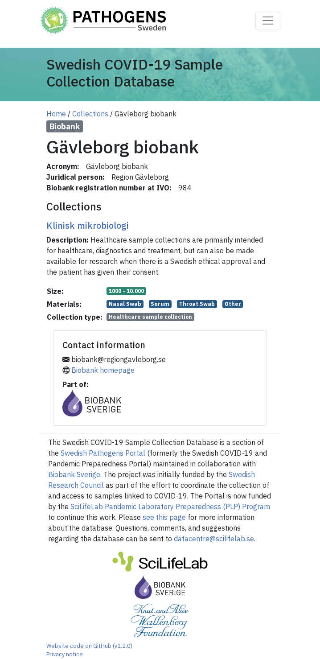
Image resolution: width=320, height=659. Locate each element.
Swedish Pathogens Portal (103, 453)
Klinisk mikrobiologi (87, 225)
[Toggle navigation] (267, 20)
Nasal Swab (125, 304)
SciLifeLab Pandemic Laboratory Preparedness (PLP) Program (170, 506)
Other (233, 304)
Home (56, 113)
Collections (90, 113)
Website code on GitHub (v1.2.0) (89, 646)
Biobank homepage (103, 370)
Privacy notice (64, 654)
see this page (164, 517)
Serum (160, 304)
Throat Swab (197, 304)
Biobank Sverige (74, 474)
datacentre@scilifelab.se (214, 538)
